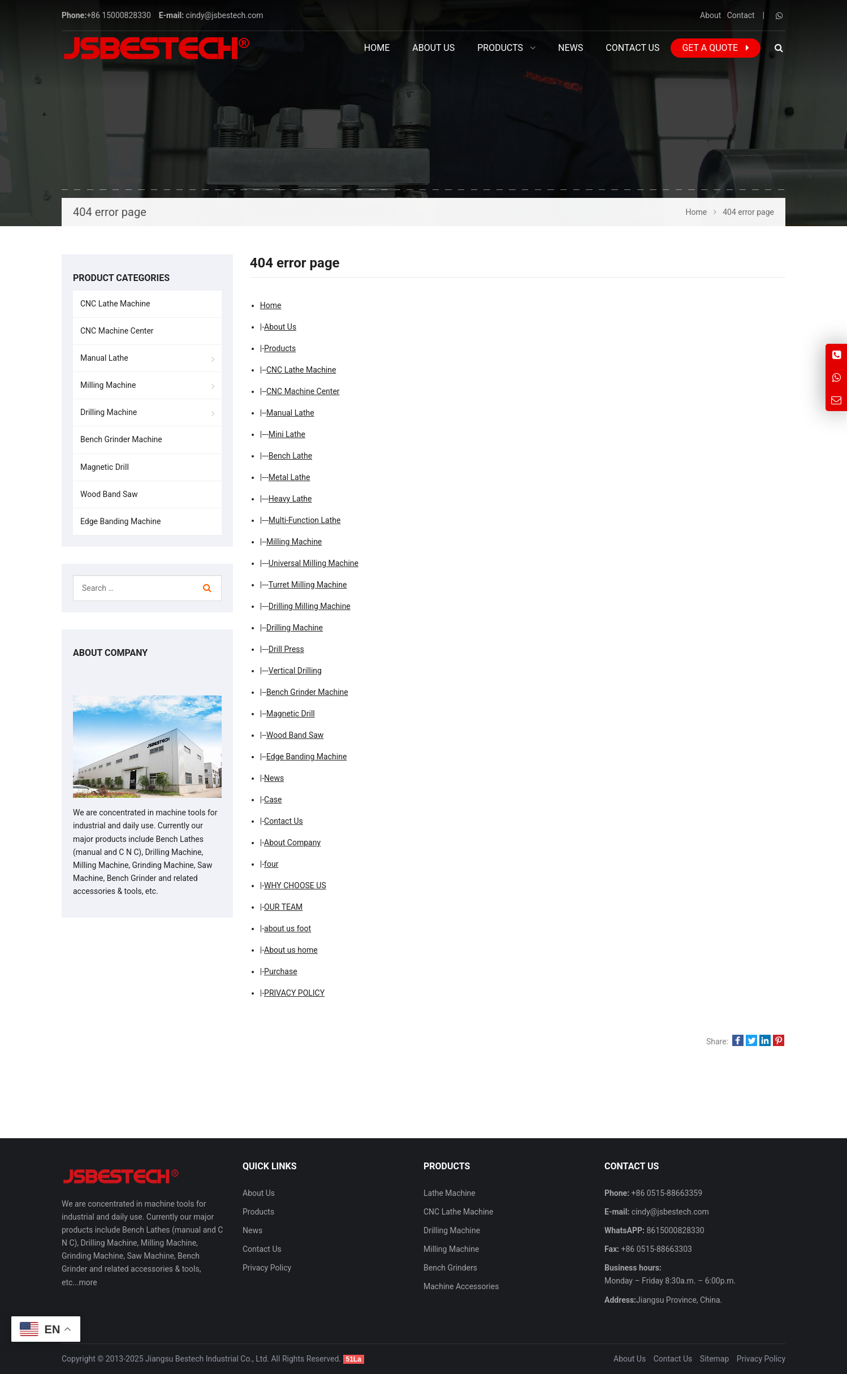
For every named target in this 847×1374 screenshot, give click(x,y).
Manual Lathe (290, 412)
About (710, 15)
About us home (291, 949)
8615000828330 (675, 1230)
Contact (741, 15)
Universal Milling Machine (313, 563)
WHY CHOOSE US (295, 885)
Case (273, 799)
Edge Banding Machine (306, 756)
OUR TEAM (283, 906)
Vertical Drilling (295, 670)
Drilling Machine (294, 627)
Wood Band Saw (294, 735)
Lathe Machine (450, 1193)
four (271, 864)
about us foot (287, 928)
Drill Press (286, 649)
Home (377, 47)
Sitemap (714, 1358)
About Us (280, 326)
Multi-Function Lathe (305, 520)
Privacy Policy (267, 1267)
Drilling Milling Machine (310, 606)
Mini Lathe (287, 434)
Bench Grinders (450, 1267)
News (274, 778)
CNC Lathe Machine (301, 369)
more (88, 1282)
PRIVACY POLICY (294, 992)
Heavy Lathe (290, 498)
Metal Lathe (289, 477)
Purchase (280, 971)
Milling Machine (294, 541)
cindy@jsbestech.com (224, 15)
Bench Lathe (290, 455)
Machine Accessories (461, 1286)
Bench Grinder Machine (307, 692)
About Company (292, 842)
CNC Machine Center (303, 391)
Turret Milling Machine (308, 584)
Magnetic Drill (290, 713)
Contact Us (283, 821)
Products (280, 348)
